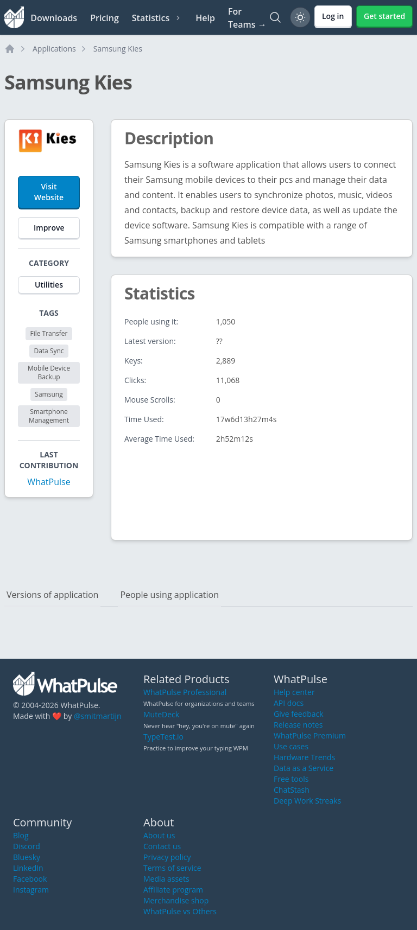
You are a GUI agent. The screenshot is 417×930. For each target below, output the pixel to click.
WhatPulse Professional (184, 692)
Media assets (166, 879)
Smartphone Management (49, 416)
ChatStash (291, 790)
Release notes (298, 724)
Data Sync (49, 350)
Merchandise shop (175, 900)
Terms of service (172, 868)
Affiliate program (173, 889)
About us (159, 835)
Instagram (31, 889)
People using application (169, 595)
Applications (54, 48)
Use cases (291, 746)
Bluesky (26, 857)
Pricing (104, 18)
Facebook (30, 879)
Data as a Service (303, 768)
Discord (26, 846)
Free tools (291, 779)
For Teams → (247, 17)
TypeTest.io (163, 736)
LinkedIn (28, 868)
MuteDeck (161, 714)
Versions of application (52, 595)
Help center (294, 692)
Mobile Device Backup (49, 372)
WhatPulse (48, 482)
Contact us (162, 846)
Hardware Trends (304, 757)
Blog (21, 835)
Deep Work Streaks (307, 800)
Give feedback (299, 714)
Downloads (53, 18)
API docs (289, 703)
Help (205, 18)
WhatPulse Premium (310, 735)
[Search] (275, 17)
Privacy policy (167, 857)
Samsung (48, 394)
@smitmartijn (98, 716)
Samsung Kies (117, 48)
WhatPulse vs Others (180, 911)
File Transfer (48, 333)
